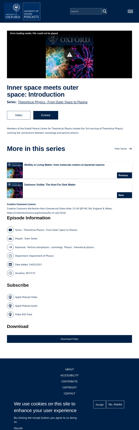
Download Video (69, 339)
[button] (69, 55)
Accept (100, 404)
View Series (121, 149)
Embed (45, 116)
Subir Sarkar (31, 239)
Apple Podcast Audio (26, 306)
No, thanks (115, 404)
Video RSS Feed (23, 315)
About (69, 370)
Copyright (69, 388)
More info (18, 428)
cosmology (57, 248)
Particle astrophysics (38, 248)
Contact (69, 394)
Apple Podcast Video (26, 298)
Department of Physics (41, 256)
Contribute (69, 382)
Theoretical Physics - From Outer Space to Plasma (52, 103)
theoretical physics (84, 248)
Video (18, 116)
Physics (68, 248)
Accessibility (69, 376)
